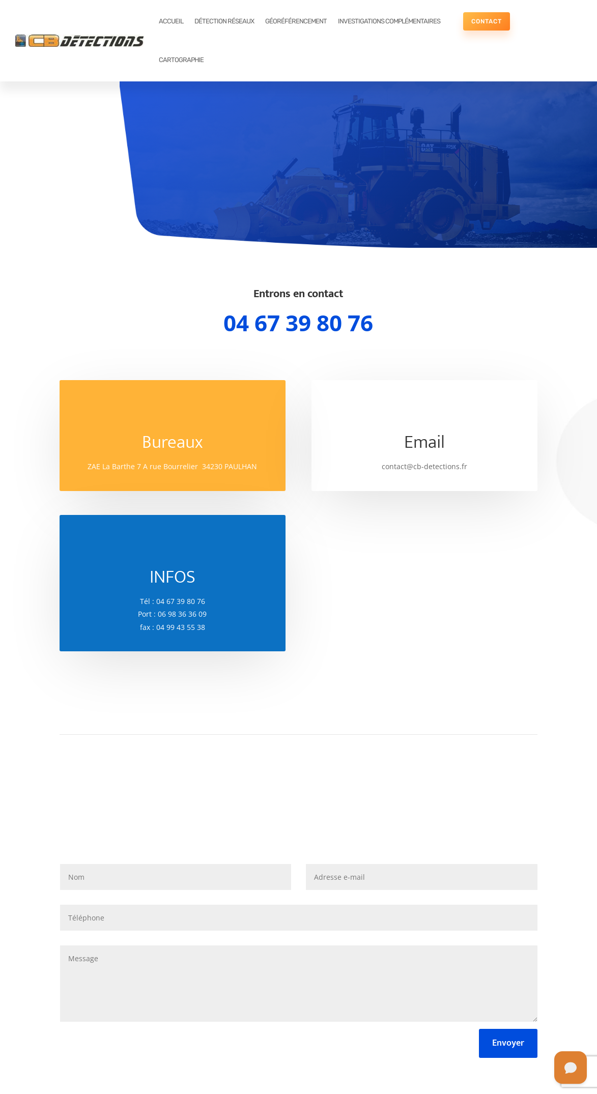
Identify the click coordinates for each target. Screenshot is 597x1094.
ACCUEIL (171, 21)
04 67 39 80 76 (298, 322)
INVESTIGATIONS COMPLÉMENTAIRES (389, 21)
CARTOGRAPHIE (181, 60)
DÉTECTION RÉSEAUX (224, 21)
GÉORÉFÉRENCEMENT (296, 21)
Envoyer (508, 1043)
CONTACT (486, 21)
